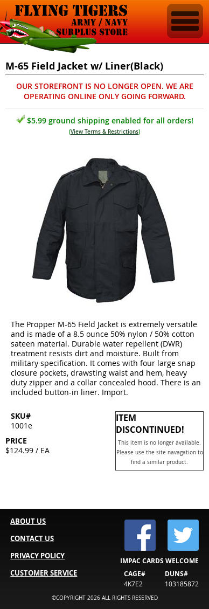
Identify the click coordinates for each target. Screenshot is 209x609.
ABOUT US (28, 521)
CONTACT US (32, 538)
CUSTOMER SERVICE (43, 573)
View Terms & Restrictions (104, 131)
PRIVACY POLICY (37, 555)
